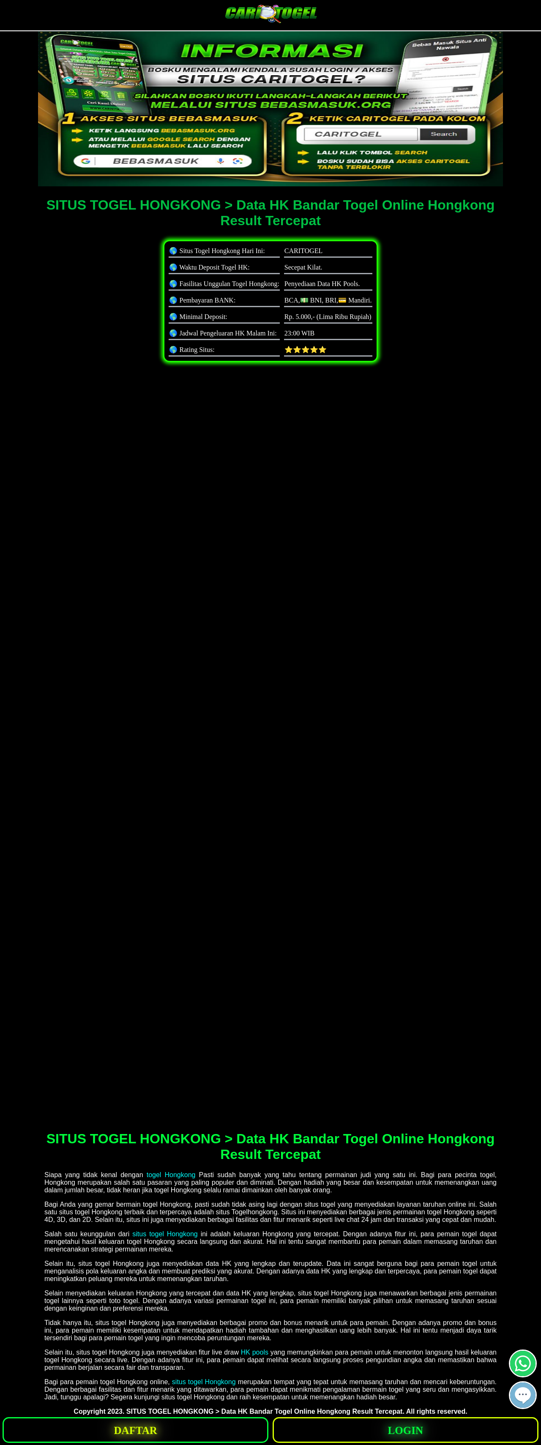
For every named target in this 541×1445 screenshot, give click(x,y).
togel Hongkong (171, 1174)
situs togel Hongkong (164, 1234)
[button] (523, 1395)
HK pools (254, 1352)
